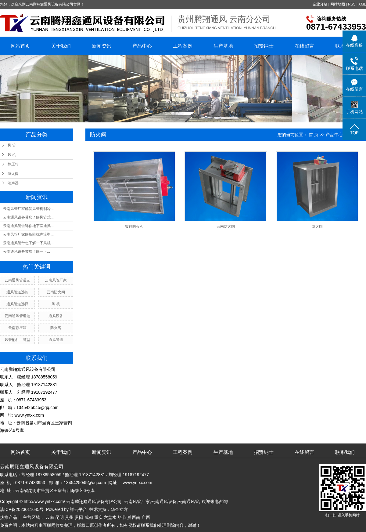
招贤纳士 (264, 46)
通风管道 (55, 340)
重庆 (98, 517)
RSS (352, 4)
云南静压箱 (17, 328)
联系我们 (345, 452)
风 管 (12, 145)
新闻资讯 (101, 46)
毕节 (122, 517)
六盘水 (110, 517)
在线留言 (304, 46)
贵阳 (79, 517)
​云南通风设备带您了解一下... (26, 251)
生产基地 (223, 46)
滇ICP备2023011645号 (22, 509)
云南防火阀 (56, 292)
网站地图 (337, 4)
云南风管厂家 (56, 280)
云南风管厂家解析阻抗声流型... (28, 234)
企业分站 (320, 4)
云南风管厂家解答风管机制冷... (28, 209)
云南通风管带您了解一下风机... (28, 243)
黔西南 (133, 517)
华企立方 (119, 509)
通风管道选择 (17, 304)
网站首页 (20, 46)
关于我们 (61, 46)
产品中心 (142, 46)
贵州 (69, 517)
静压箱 (13, 164)
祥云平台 (78, 509)
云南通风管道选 (17, 280)
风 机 (12, 155)
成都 (88, 517)
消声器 (13, 183)
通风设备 (55, 316)
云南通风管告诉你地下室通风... (28, 226)
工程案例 (182, 46)
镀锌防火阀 (134, 226)
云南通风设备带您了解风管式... (28, 217)
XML (362, 4)
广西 (146, 517)
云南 (49, 517)
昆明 (59, 517)
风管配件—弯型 (17, 340)
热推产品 (8, 517)
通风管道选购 (17, 292)
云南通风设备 (164, 501)
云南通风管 (188, 501)
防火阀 (13, 174)
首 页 (313, 134)
